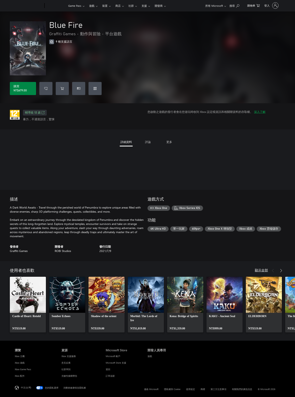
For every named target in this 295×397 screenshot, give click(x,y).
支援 (144, 5)
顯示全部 (261, 270)
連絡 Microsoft (151, 389)
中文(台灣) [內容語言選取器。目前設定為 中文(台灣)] (26, 387)
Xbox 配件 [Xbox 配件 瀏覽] (20, 375)
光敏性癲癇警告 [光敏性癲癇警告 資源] (69, 375)
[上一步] (273, 270)
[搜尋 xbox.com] (234, 5)
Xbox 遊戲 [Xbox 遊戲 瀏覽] (20, 362)
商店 (118, 5)
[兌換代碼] (95, 88)
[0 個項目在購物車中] (253, 5)
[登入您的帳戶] (271, 5)
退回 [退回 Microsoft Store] (108, 369)
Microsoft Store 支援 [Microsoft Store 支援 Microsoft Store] (116, 362)
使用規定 (190, 389)
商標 (203, 389)
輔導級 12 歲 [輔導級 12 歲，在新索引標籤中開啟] (35, 112)
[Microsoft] (29, 5)
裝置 (105, 5)
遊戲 (91, 5)
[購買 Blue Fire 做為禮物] (78, 88)
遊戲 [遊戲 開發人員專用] (150, 356)
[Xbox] (56, 5)
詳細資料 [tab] (126, 142)
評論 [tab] (148, 142)
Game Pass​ (74, 5)
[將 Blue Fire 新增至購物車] (62, 88)
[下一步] (281, 270)
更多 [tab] (169, 142)
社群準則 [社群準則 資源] (65, 369)
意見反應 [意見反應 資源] (65, 362)
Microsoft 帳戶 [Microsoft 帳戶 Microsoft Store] (113, 356)
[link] (28, 304)
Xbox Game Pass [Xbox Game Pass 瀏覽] (23, 369)
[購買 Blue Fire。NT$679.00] (23, 88)
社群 (131, 5)
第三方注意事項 (218, 389)
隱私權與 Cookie (172, 389)
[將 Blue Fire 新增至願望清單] (45, 88)
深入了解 (260, 112)
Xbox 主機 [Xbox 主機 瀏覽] (20, 356)
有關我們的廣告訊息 (242, 389)
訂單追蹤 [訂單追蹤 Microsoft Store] (110, 375)
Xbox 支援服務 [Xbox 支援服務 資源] (68, 356)
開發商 (159, 5)
